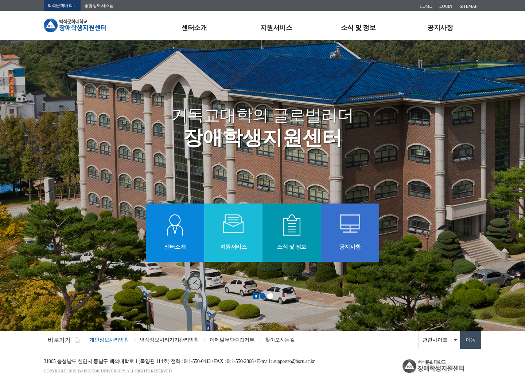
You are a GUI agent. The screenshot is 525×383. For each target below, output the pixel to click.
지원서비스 (276, 27)
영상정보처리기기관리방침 (169, 340)
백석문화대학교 (62, 5)
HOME (426, 6)
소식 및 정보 (358, 27)
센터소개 (194, 27)
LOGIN (445, 6)
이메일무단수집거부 (232, 340)
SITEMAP (468, 6)
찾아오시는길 (280, 340)
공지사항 (440, 27)
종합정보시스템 (99, 5)
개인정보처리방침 (109, 340)
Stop (256, 296)
